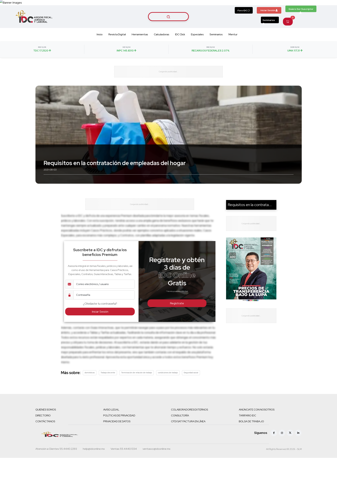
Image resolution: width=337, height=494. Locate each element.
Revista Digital (117, 53)
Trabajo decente (108, 397)
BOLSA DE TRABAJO (251, 446)
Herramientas (140, 53)
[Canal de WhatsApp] (317, 12)
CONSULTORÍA (180, 440)
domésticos (90, 397)
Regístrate (177, 328)
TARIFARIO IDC (247, 440)
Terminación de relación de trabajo (136, 397)
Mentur (233, 53)
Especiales (197, 53)
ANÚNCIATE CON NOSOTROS (256, 434)
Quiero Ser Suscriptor (300, 28)
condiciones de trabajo (168, 397)
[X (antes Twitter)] (290, 457)
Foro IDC (244, 29)
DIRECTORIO (43, 440)
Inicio (100, 53)
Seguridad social (191, 397)
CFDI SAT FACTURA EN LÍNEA (188, 446)
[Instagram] (282, 457)
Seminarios (269, 39)
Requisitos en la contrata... (250, 226)
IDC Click (180, 53)
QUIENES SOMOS (45, 434)
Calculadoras (161, 53)
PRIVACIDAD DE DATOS (116, 446)
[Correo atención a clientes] (94, 474)
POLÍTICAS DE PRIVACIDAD (119, 440)
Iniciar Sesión (269, 28)
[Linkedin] (298, 457)
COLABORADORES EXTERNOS (189, 434)
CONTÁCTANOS (45, 446)
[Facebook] (274, 457)
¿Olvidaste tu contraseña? (100, 328)
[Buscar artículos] (168, 35)
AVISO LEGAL (111, 434)
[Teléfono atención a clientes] (56, 474)
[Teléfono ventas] (124, 474)
